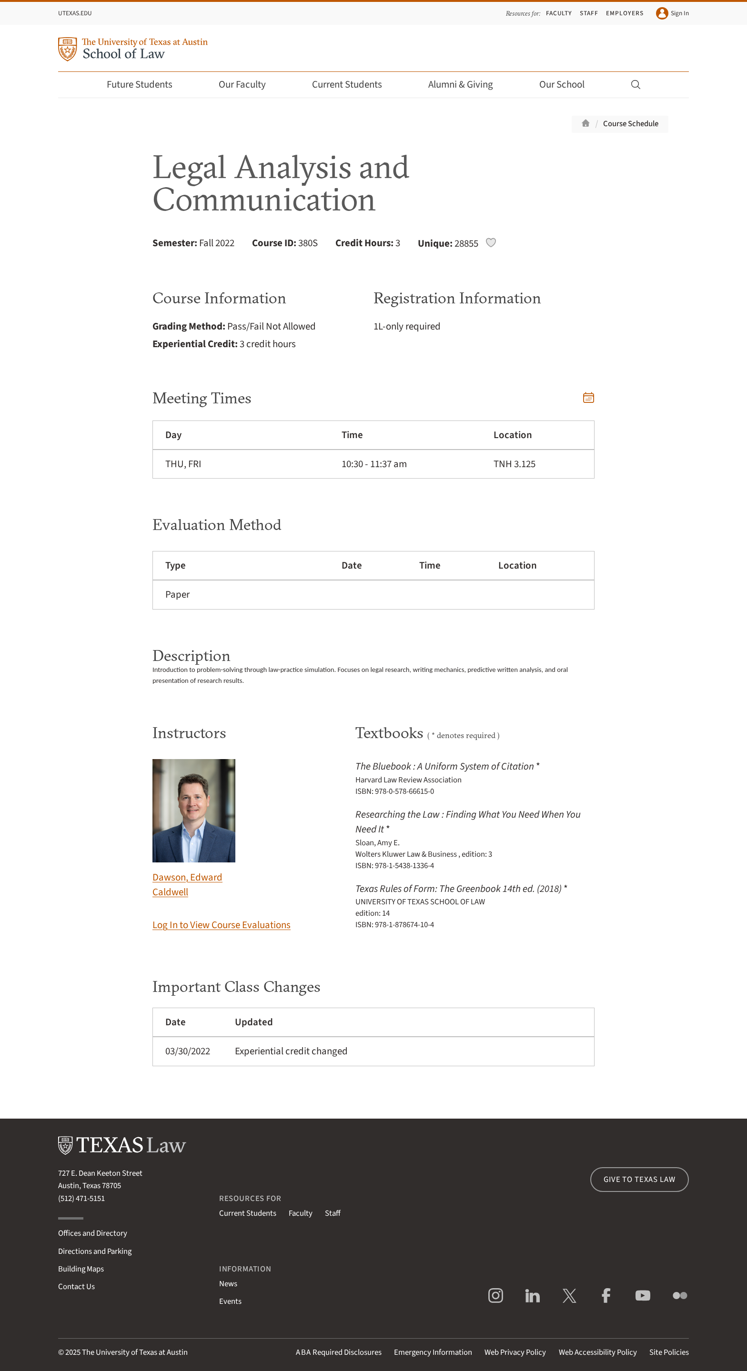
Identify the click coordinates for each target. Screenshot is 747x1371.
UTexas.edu (75, 13)
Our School (568, 84)
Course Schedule (630, 124)
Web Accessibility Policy (598, 1352)
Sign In (672, 13)
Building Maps (81, 1269)
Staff (589, 13)
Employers (624, 13)
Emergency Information (433, 1352)
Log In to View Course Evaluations (221, 925)
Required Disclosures (339, 1352)
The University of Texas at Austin (135, 1352)
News (228, 1284)
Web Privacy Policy (515, 1352)
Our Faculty (249, 84)
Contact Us (76, 1286)
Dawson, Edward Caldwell (193, 829)
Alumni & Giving (467, 84)
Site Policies (669, 1352)
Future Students (146, 84)
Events (230, 1301)
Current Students (353, 84)
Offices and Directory (92, 1233)
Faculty (559, 13)
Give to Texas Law (639, 1179)
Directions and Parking (94, 1251)
